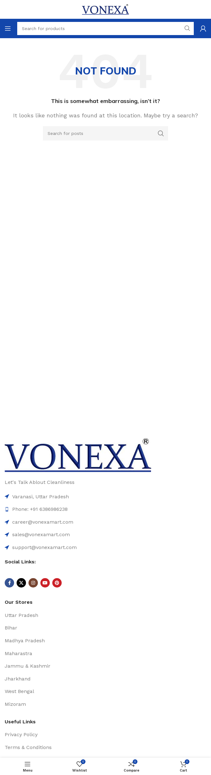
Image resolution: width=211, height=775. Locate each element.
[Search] (105, 133)
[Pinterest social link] (57, 583)
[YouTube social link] (45, 583)
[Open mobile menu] (8, 28)
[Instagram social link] (33, 583)
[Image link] (78, 455)
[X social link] (21, 583)
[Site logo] (105, 9)
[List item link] (105, 522)
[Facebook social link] (9, 583)
